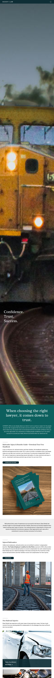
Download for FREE (10, 462)
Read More (8, 558)
